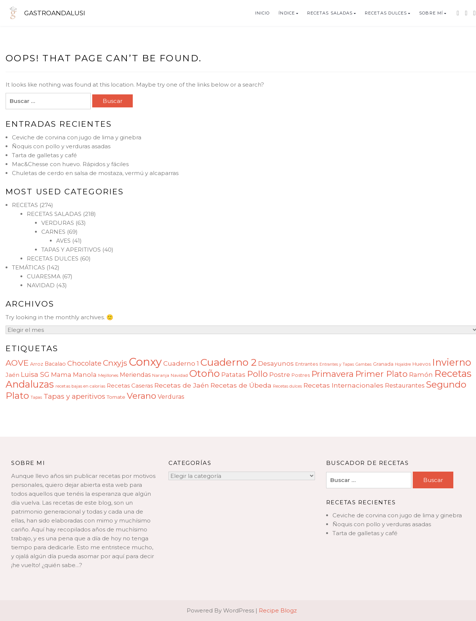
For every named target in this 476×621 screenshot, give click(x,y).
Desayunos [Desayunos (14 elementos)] (276, 363)
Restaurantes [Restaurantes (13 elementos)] (404, 385)
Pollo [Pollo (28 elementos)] (257, 374)
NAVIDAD (41, 285)
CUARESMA (44, 276)
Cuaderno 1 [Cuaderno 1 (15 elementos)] (181, 363)
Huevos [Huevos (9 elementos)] (421, 364)
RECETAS (25, 204)
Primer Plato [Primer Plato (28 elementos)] (381, 374)
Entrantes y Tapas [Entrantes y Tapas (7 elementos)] (336, 364)
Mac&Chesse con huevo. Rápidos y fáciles (70, 164)
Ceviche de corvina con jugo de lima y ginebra (76, 137)
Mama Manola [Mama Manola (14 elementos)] (74, 374)
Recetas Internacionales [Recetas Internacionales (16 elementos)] (343, 385)
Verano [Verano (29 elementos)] (141, 396)
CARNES (53, 231)
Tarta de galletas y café (44, 155)
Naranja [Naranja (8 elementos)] (160, 375)
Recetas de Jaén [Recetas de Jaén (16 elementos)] (181, 385)
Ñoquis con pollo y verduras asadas (61, 146)
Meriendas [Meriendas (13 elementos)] (135, 374)
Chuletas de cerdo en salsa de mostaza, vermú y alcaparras (95, 173)
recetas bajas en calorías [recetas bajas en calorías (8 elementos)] (80, 386)
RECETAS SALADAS (330, 13)
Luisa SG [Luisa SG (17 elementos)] (35, 374)
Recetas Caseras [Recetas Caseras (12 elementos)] (130, 385)
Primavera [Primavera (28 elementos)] (332, 374)
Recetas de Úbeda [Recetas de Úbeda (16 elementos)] (240, 385)
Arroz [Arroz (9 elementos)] (36, 364)
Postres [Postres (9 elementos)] (301, 375)
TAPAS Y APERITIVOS (71, 249)
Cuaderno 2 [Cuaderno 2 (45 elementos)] (228, 362)
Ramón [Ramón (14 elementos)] (421, 374)
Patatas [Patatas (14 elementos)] (233, 374)
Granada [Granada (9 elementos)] (383, 364)
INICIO (262, 13)
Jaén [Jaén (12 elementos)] (12, 374)
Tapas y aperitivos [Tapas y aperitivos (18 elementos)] (74, 396)
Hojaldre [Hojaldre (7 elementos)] (403, 364)
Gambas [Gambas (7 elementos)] (364, 364)
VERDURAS (57, 222)
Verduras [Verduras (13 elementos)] (171, 396)
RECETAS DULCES (386, 13)
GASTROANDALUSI (54, 13)
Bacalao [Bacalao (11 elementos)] (55, 363)
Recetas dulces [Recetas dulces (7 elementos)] (287, 386)
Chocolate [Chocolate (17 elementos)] (84, 363)
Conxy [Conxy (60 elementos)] (145, 361)
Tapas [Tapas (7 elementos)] (36, 397)
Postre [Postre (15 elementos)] (279, 374)
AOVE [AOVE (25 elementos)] (17, 363)
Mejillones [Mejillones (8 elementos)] (108, 375)
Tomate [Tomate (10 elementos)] (116, 397)
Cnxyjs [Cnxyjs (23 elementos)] (115, 363)
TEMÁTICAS (28, 267)
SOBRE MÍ (431, 13)
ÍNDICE (287, 13)
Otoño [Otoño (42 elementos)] (204, 373)
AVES (63, 240)
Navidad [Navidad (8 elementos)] (179, 375)
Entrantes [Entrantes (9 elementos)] (306, 364)
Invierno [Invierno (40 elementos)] (451, 362)
